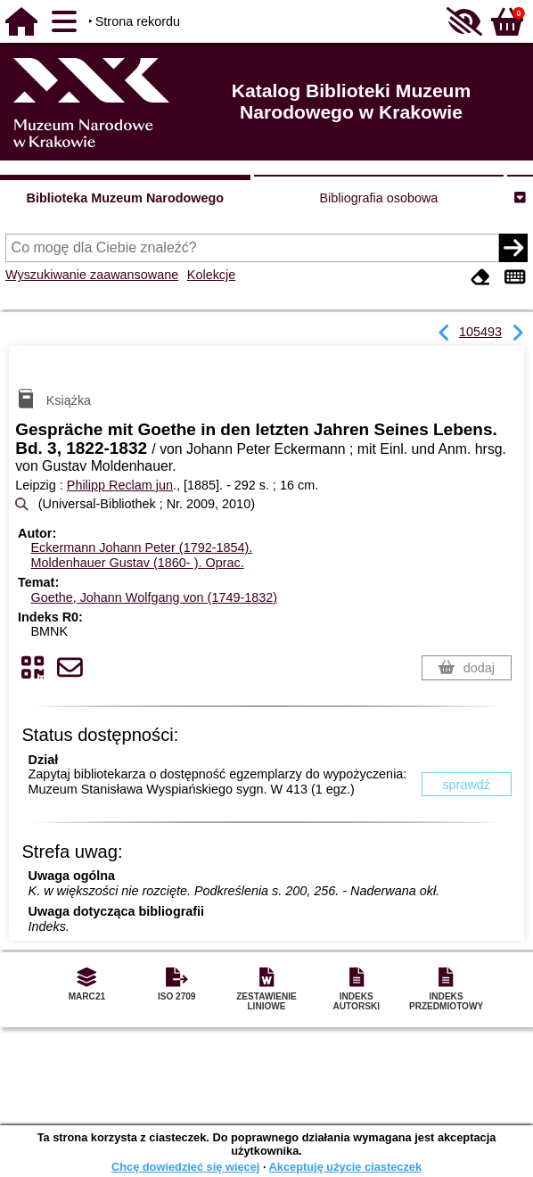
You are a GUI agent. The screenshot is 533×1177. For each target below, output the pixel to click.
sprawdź (466, 785)
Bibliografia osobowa (379, 198)
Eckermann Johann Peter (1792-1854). (141, 547)
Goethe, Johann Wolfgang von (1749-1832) (153, 597)
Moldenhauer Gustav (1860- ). (136, 563)
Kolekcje (211, 275)
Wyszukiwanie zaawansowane (91, 275)
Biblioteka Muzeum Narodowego (125, 198)
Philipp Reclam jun (120, 485)
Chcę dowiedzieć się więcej (185, 1166)
